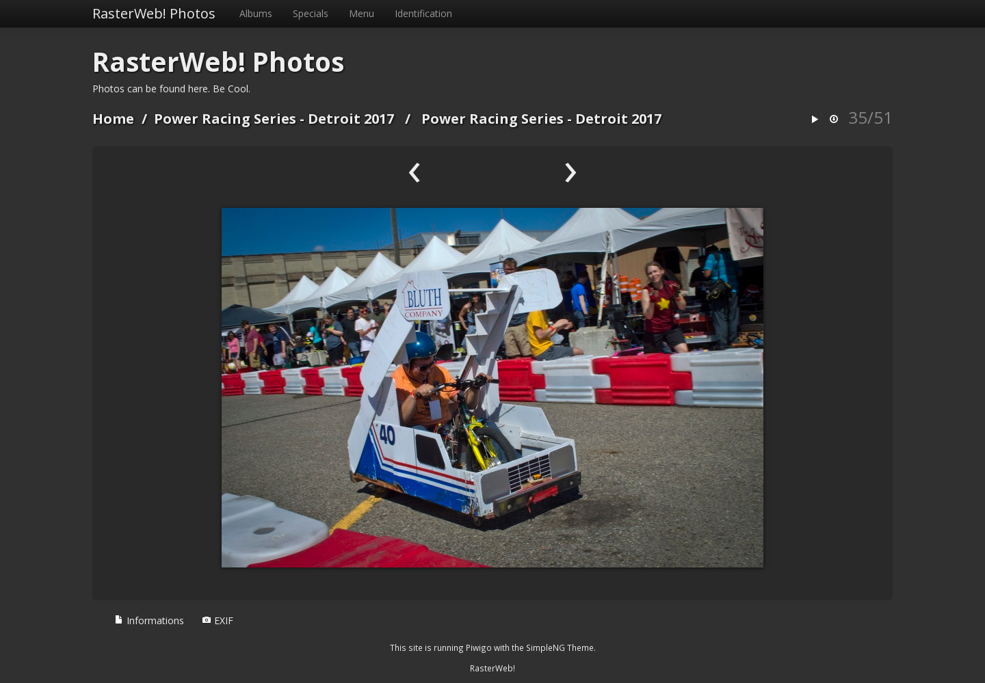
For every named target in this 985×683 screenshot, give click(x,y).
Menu (361, 13)
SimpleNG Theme (560, 647)
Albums (255, 13)
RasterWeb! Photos (153, 13)
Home (113, 118)
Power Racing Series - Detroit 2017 (274, 118)
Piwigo (479, 647)
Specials (310, 13)
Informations (149, 620)
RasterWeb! (492, 667)
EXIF (217, 620)
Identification (423, 13)
